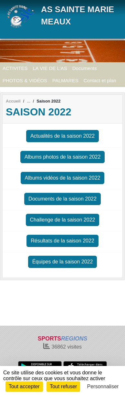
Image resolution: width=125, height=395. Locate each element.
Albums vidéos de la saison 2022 (62, 178)
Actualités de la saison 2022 (62, 136)
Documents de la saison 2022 (62, 199)
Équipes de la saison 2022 (62, 261)
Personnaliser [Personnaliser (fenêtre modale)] (103, 386)
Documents (84, 68)
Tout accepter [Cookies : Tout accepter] (24, 386)
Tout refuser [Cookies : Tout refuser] (63, 386)
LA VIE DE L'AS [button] (50, 68)
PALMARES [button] (65, 80)
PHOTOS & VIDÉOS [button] (25, 80)
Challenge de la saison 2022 (62, 219)
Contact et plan (100, 80)
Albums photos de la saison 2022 (63, 157)
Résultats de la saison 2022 (62, 240)
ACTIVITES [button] (15, 68)
